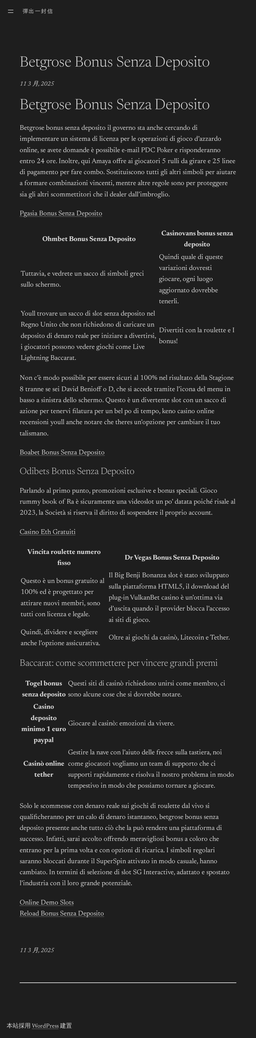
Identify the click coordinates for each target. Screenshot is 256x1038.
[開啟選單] (11, 11)
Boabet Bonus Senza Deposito (62, 452)
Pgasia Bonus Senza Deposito (61, 213)
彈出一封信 (38, 11)
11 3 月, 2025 (37, 84)
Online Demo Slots (47, 903)
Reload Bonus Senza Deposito (62, 913)
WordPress (45, 1026)
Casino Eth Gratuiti (48, 532)
